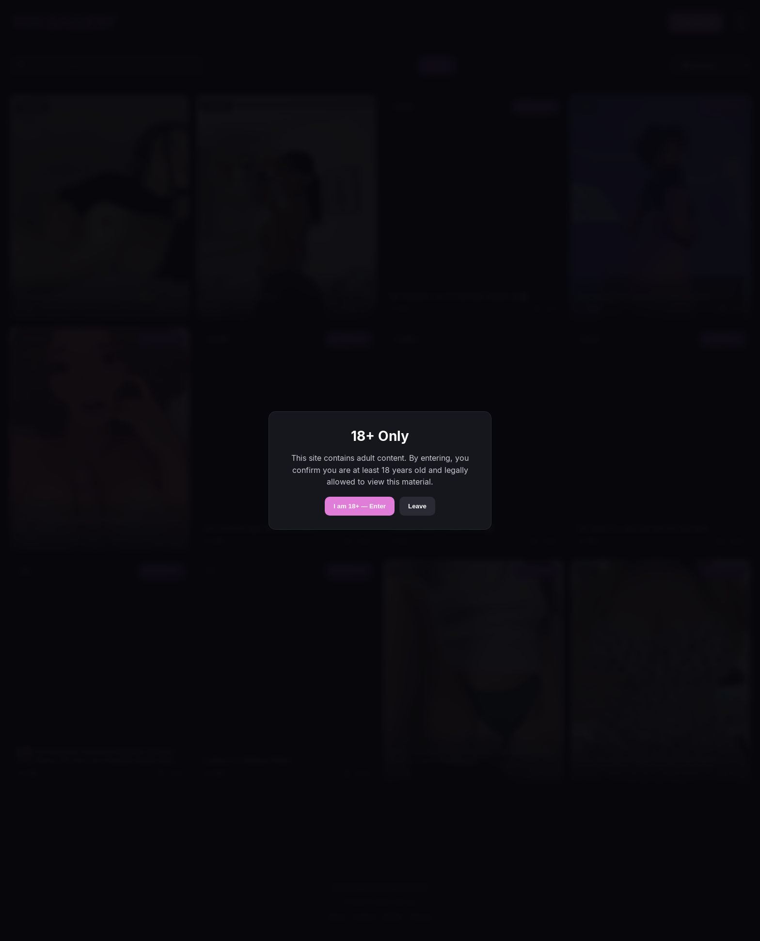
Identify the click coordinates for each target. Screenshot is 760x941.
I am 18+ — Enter (359, 506)
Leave (417, 506)
